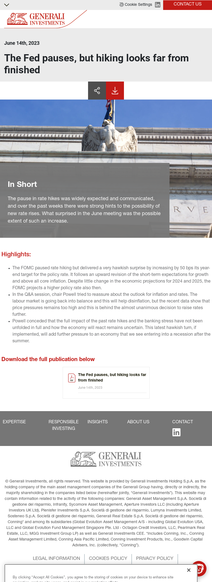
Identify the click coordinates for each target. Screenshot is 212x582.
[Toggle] (204, 19)
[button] (136, 5)
